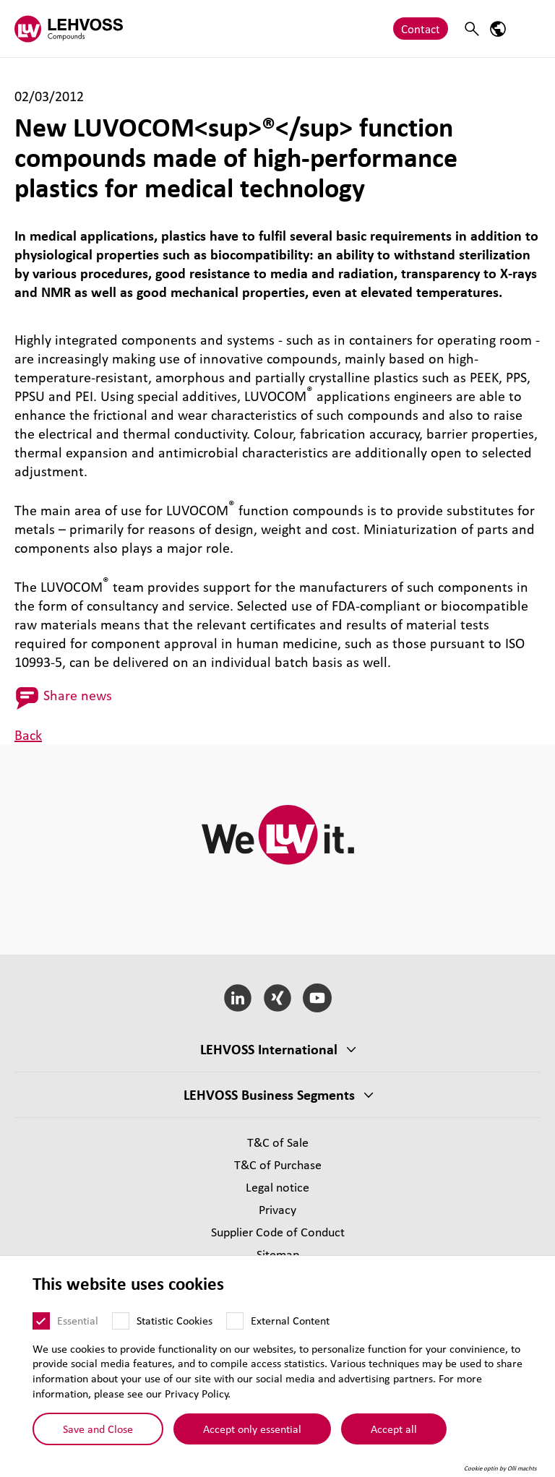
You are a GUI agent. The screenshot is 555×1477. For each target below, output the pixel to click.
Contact (420, 28)
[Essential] (41, 1321)
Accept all (394, 1427)
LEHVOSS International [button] (268, 1049)
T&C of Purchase (278, 1164)
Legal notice (277, 1187)
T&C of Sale (278, 1142)
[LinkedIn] (238, 997)
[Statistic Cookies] (120, 1321)
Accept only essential (252, 1427)
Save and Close (98, 1427)
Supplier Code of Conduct (278, 1232)
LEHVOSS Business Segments (269, 1095)
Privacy (277, 1209)
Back (28, 735)
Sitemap (278, 1254)
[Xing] (278, 997)
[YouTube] (317, 997)
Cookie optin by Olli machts (500, 1468)
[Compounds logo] (68, 28)
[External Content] (235, 1321)
